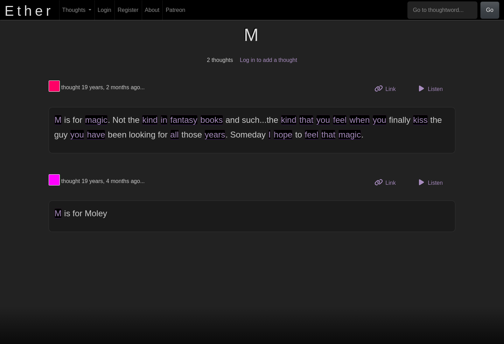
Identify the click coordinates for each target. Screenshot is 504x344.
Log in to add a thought (268, 60)
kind (150, 120)
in (164, 120)
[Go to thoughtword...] (442, 10)
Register (128, 10)
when (360, 120)
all (174, 134)
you (323, 120)
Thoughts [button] (74, 10)
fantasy (183, 120)
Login (104, 10)
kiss (420, 120)
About (152, 10)
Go (489, 10)
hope (283, 134)
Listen (429, 88)
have (96, 134)
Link (388, 88)
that (306, 120)
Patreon (175, 10)
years (215, 134)
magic (96, 120)
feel (339, 120)
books (212, 120)
